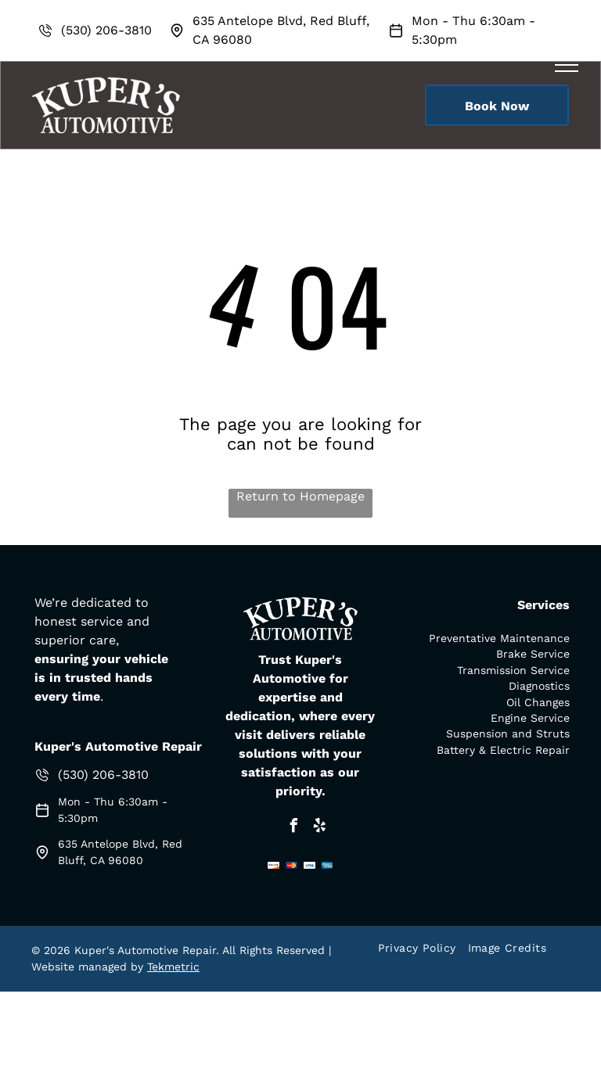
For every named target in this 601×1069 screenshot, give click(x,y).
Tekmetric (173, 966)
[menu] (566, 65)
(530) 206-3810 (106, 30)
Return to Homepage (300, 496)
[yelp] (319, 828)
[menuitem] (423, 948)
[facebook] (293, 828)
